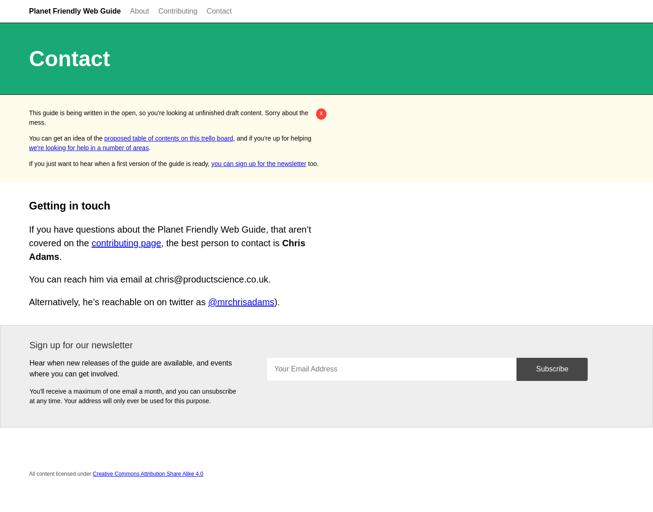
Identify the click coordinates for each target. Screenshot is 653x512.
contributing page (126, 243)
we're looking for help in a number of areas (89, 147)
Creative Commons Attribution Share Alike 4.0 (148, 474)
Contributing (177, 11)
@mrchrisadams (241, 302)
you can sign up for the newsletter (258, 163)
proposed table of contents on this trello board (168, 138)
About (139, 11)
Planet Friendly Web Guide (75, 11)
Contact (219, 11)
